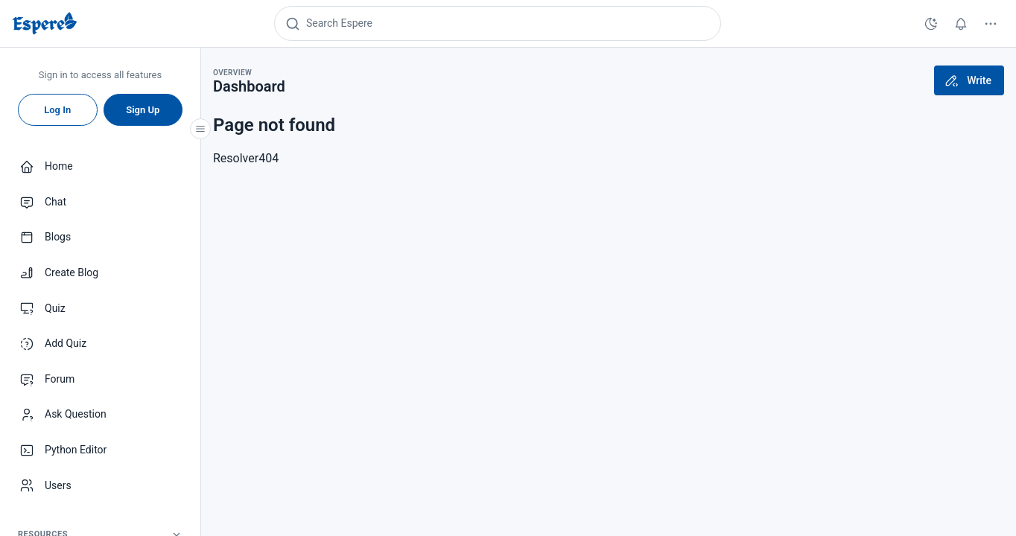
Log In (57, 109)
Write (967, 80)
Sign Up (142, 109)
